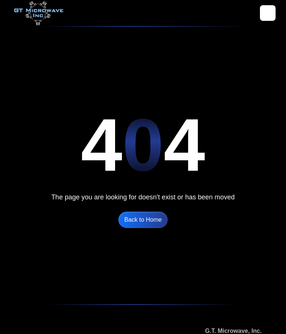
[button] (268, 13)
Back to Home (143, 219)
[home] (38, 13)
